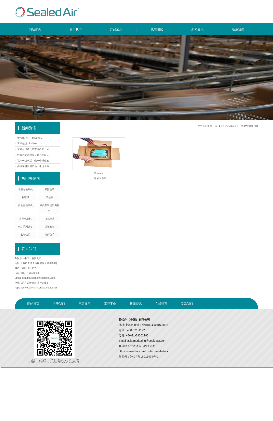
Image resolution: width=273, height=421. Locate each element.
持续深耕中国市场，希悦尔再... (34, 166)
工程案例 (110, 303)
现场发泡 (49, 226)
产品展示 (116, 29)
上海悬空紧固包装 (248, 126)
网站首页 (35, 29)
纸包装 (49, 197)
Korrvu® (98, 173)
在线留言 (161, 303)
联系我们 (238, 29)
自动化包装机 (25, 205)
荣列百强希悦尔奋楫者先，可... (34, 149)
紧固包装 (49, 189)
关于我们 (75, 29)
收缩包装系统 (25, 189)
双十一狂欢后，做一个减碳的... (34, 160)
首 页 (218, 126)
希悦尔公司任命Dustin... (30, 137)
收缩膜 (25, 197)
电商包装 (49, 234)
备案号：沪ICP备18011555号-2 (138, 356)
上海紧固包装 (99, 178)
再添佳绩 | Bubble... (28, 143)
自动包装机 (25, 218)
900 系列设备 (25, 226)
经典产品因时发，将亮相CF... (33, 154)
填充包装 (49, 218)
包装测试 (157, 29)
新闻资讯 (197, 29)
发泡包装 (25, 234)
